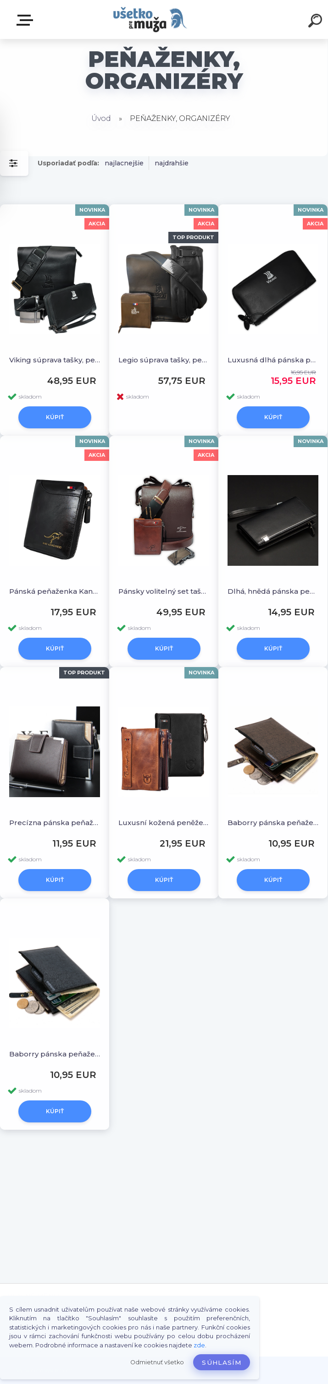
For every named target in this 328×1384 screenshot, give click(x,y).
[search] (315, 22)
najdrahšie (172, 163)
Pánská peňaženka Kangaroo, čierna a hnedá (54, 591)
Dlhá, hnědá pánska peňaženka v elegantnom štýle (273, 591)
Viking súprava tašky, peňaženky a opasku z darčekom (54, 360)
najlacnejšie (124, 163)
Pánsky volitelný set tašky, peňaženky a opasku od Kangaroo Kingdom (163, 591)
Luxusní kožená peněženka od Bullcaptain (163, 822)
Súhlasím (221, 1362)
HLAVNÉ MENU (26, 20)
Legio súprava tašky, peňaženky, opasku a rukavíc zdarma (163, 360)
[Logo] (150, 19)
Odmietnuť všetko (157, 1362)
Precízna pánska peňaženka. (54, 822)
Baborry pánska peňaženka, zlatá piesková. (273, 822)
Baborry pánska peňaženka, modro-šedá (54, 1054)
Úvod (101, 118)
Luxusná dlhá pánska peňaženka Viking (273, 360)
